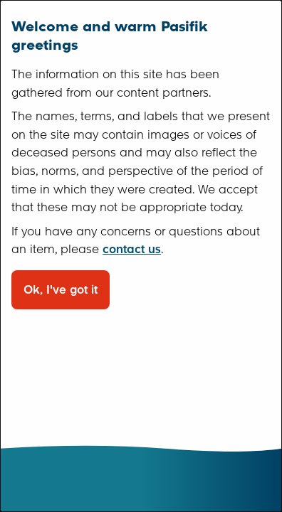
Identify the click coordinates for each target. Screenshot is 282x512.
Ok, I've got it (61, 289)
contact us (132, 249)
